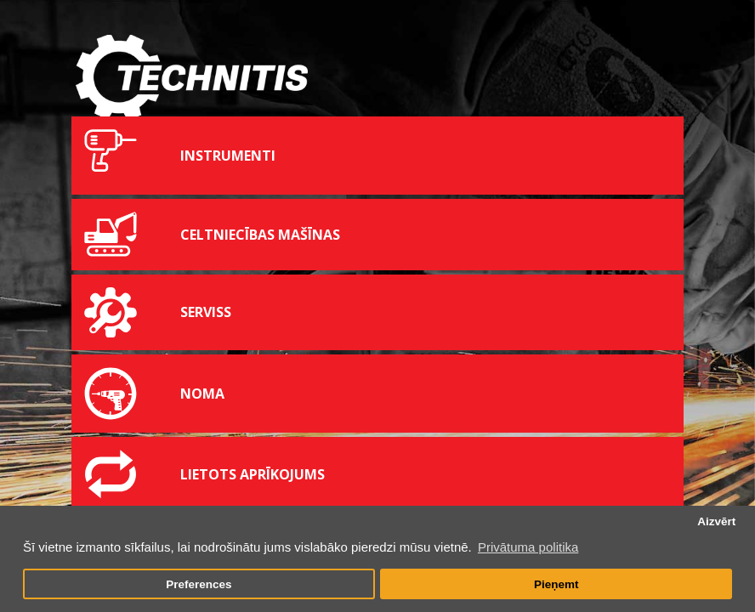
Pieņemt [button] (556, 584)
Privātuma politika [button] (528, 547)
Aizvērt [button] (716, 521)
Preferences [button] (198, 584)
